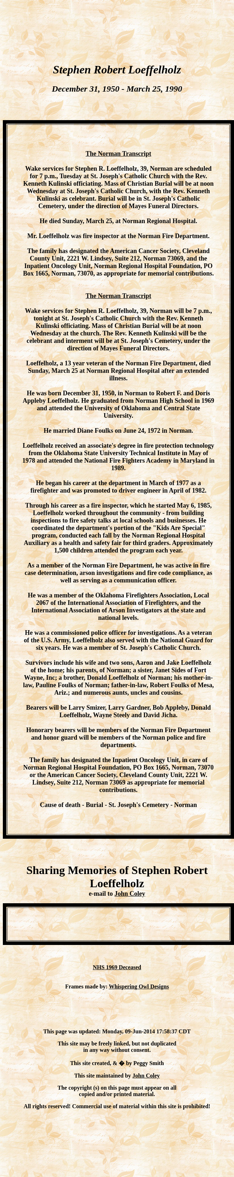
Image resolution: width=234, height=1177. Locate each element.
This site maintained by (103, 1076)
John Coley (130, 893)
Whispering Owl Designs (139, 986)
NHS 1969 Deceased (117, 967)
